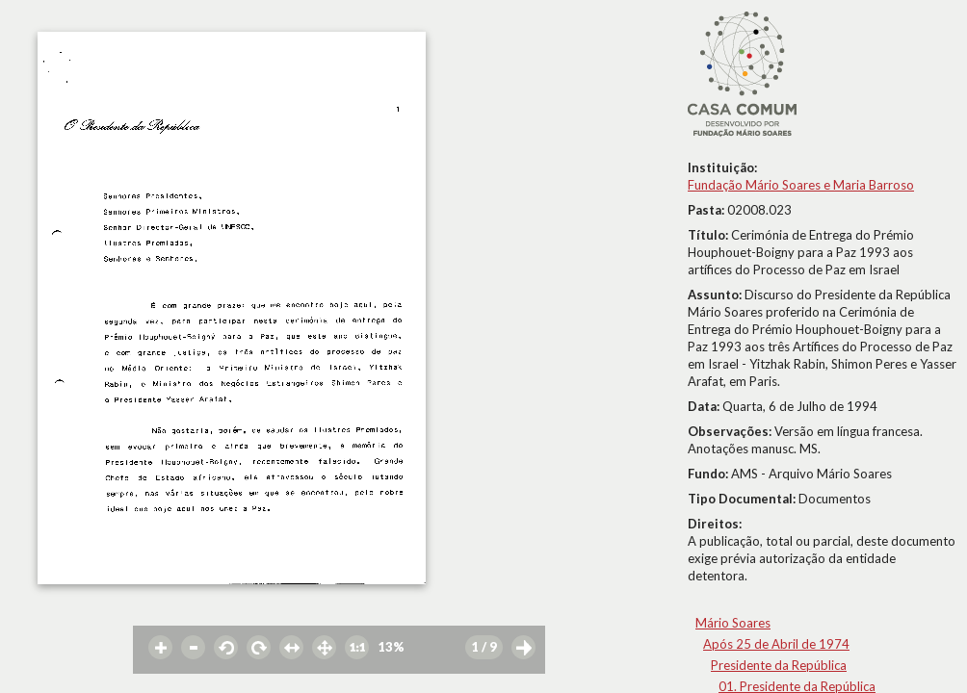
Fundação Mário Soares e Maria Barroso (801, 184)
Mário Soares (733, 622)
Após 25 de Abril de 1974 (776, 644)
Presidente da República (779, 665)
